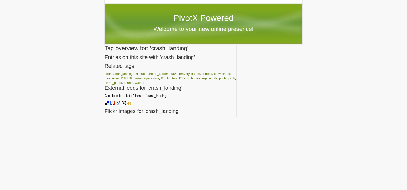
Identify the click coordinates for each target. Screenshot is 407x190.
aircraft (141, 74)
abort (108, 74)
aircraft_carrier (158, 74)
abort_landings (123, 74)
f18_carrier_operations (143, 78)
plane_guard (113, 83)
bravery (184, 74)
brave (173, 74)
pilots (222, 78)
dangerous (112, 78)
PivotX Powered (203, 18)
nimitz (213, 78)
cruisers (227, 74)
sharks (128, 83)
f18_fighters (169, 78)
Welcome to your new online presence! (204, 29)
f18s (182, 78)
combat (207, 74)
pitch (231, 78)
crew (217, 74)
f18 (123, 78)
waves (139, 83)
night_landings (197, 78)
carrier (195, 74)
